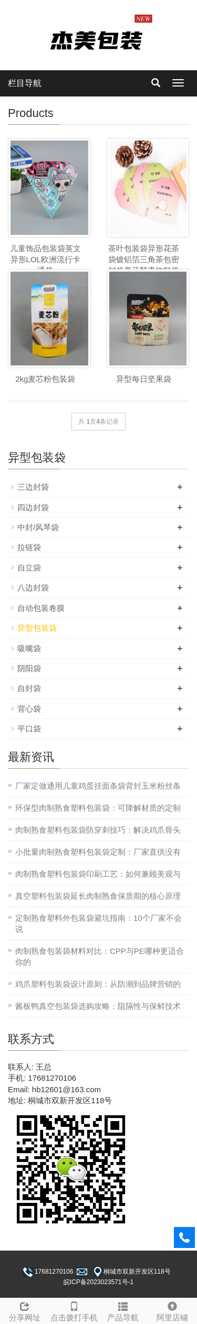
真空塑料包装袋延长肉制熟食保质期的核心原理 (98, 895)
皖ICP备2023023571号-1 (98, 1282)
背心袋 (29, 708)
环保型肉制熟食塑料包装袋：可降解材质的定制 (98, 807)
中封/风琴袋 (38, 527)
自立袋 (29, 567)
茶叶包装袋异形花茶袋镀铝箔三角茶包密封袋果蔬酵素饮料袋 (143, 259)
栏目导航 (25, 83)
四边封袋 (33, 507)
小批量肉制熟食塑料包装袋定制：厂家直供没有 (98, 851)
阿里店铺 (172, 1310)
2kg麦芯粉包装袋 (45, 378)
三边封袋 (33, 486)
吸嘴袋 (29, 648)
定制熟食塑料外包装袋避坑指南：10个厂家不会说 (98, 923)
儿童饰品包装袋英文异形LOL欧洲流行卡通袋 (45, 259)
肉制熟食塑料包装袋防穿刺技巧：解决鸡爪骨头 (98, 829)
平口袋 (29, 728)
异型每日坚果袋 (143, 378)
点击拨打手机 (74, 1310)
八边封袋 (33, 587)
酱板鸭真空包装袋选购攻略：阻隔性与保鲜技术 (98, 1006)
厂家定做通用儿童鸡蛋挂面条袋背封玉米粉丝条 (98, 785)
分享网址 (24, 1310)
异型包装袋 (37, 627)
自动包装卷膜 (41, 608)
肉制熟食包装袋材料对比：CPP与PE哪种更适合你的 (99, 956)
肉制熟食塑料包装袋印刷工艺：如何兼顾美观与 (98, 873)
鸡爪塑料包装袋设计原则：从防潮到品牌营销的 (98, 983)
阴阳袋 (29, 668)
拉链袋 (29, 547)
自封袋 (29, 688)
